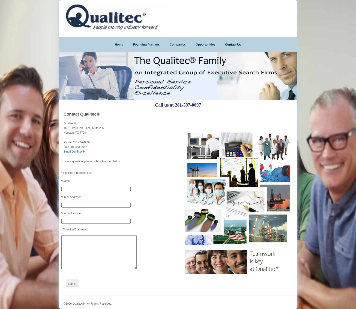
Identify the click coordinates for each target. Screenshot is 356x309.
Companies (178, 44)
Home (119, 44)
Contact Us (233, 44)
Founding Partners (146, 44)
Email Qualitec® (74, 151)
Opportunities (205, 44)
